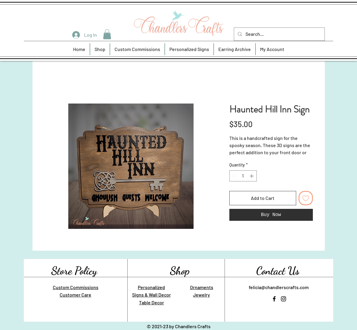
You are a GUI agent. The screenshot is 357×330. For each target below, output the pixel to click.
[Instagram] (283, 298)
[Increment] (252, 176)
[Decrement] (234, 176)
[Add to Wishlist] (306, 198)
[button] (107, 34)
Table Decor (151, 302)
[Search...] (278, 34)
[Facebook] (274, 298)
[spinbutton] (243, 176)
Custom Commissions (75, 287)
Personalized (151, 287)
